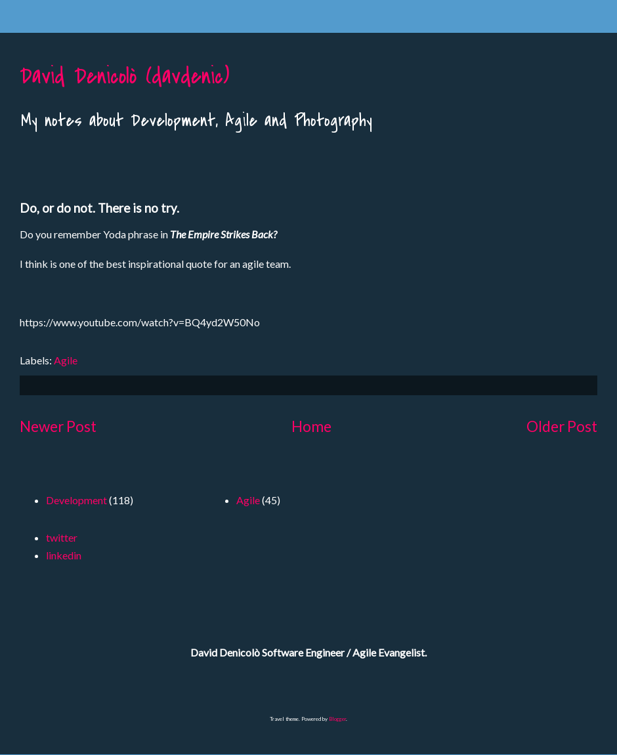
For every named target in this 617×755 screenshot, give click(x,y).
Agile (65, 360)
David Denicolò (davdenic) (124, 76)
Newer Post (58, 426)
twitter (61, 537)
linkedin (63, 555)
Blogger (337, 719)
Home (311, 426)
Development (76, 500)
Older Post (561, 426)
